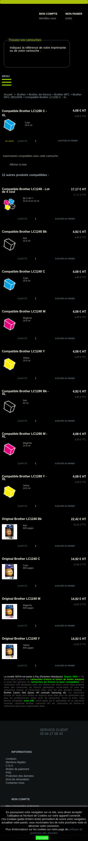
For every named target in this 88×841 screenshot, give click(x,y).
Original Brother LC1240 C (21, 558)
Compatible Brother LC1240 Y (23, 351)
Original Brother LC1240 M (21, 598)
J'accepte (42, 837)
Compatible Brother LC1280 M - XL (24, 435)
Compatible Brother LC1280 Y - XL (24, 478)
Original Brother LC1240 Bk (22, 519)
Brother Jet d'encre (40, 94)
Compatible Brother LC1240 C (23, 271)
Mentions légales (16, 762)
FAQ (8, 772)
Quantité (22, 141)
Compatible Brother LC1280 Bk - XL (25, 392)
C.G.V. (10, 765)
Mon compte (48, 13)
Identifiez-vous (47, 18)
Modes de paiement (17, 769)
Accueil (8, 94)
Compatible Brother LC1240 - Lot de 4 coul (26, 190)
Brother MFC (62, 94)
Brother (21, 94)
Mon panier (73, 13)
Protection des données (20, 775)
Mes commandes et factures (22, 806)
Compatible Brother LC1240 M (23, 311)
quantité (22, 219)
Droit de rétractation (17, 779)
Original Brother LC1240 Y (21, 638)
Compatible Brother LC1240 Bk (24, 231)
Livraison (11, 758)
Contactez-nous (15, 782)
